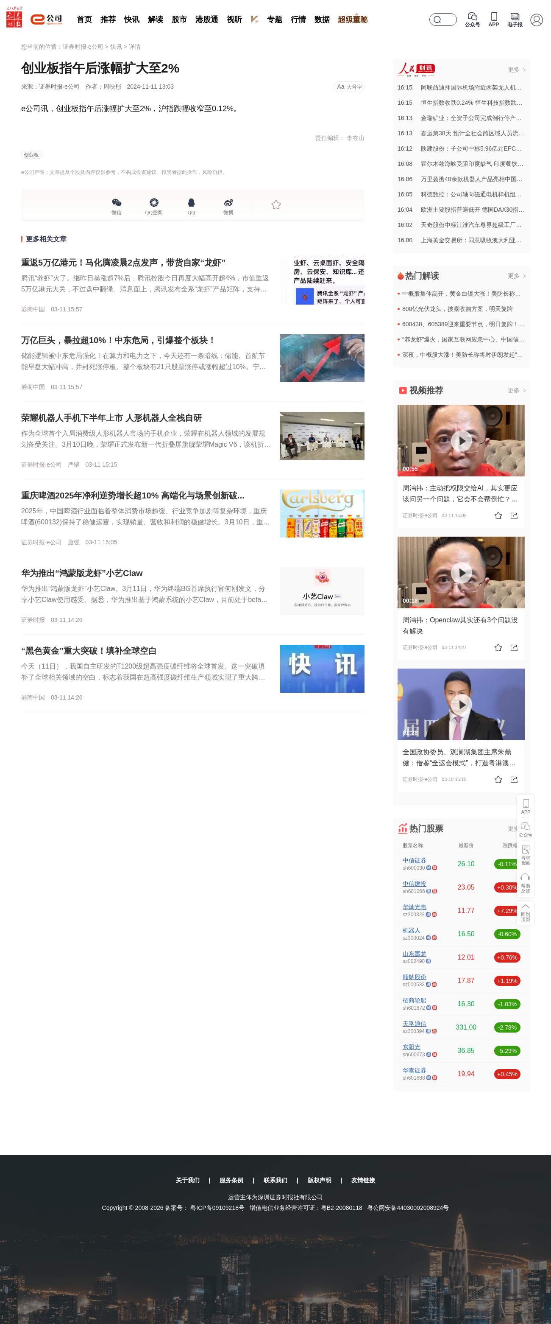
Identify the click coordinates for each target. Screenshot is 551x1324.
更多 (514, 69)
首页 (84, 19)
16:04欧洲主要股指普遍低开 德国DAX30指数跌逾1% (471, 209)
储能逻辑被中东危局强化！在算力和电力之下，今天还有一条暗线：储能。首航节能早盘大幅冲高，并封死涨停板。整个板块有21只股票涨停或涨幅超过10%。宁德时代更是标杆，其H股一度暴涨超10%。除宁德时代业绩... (143, 366)
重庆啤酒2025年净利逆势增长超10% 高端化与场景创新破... (133, 495)
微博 (228, 211)
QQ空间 (154, 211)
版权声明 (319, 1180)
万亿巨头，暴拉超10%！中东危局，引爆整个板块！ (118, 340)
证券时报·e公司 (83, 46)
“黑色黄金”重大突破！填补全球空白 (89, 650)
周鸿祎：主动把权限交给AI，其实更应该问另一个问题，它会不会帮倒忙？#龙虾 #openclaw (460, 499)
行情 (298, 19)
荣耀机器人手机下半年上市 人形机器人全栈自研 (111, 418)
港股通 (206, 19)
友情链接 (363, 1180)
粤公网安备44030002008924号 (408, 1207)
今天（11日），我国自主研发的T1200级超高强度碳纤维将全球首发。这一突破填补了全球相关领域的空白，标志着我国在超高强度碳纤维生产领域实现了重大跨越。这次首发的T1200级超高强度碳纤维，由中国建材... (143, 677)
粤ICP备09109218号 (217, 1207)
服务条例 (231, 1180)
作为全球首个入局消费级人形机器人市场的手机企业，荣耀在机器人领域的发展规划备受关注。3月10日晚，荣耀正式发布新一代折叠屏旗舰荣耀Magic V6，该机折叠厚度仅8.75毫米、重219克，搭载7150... (146, 444)
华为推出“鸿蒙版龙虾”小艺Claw (82, 573)
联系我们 (275, 1180)
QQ (191, 211)
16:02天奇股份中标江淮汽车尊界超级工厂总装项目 (469, 224)
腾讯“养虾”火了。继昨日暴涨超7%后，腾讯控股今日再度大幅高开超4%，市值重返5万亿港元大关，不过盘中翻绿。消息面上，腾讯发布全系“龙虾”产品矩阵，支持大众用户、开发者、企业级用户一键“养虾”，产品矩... (145, 289)
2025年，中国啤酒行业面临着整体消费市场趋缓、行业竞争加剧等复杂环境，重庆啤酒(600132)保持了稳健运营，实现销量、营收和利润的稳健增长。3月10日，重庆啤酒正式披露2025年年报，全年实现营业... (145, 522)
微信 (116, 211)
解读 (155, 19)
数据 (322, 19)
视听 (234, 19)
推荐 (108, 19)
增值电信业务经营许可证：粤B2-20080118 (306, 1207)
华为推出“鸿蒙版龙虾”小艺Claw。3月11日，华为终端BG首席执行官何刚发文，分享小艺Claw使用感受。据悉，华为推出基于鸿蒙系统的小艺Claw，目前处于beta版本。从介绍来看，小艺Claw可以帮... (144, 599)
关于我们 (188, 1180)
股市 (179, 19)
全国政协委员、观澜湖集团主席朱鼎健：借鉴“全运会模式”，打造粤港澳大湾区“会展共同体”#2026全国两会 (459, 763)
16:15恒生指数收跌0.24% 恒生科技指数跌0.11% (465, 102)
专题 (274, 19)
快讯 (131, 19)
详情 (135, 46)
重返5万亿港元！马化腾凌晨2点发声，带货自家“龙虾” (123, 262)
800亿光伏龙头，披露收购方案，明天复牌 (457, 308)
